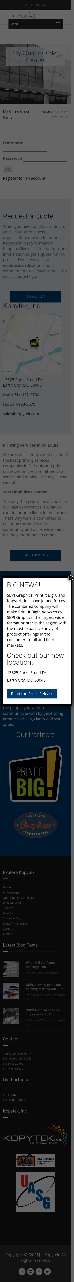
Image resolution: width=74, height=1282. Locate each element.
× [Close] (70, 578)
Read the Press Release (32, 693)
